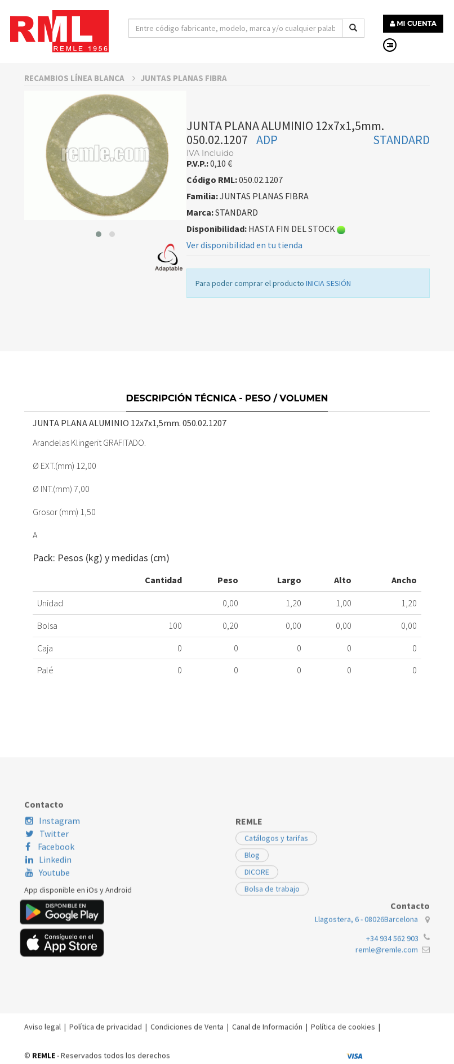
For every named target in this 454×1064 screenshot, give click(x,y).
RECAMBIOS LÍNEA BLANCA (79, 93)
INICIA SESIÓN (328, 299)
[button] (98, 250)
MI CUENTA (413, 23)
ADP (267, 155)
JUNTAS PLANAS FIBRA (184, 93)
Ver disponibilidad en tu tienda (244, 260)
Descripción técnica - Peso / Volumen (227, 418)
